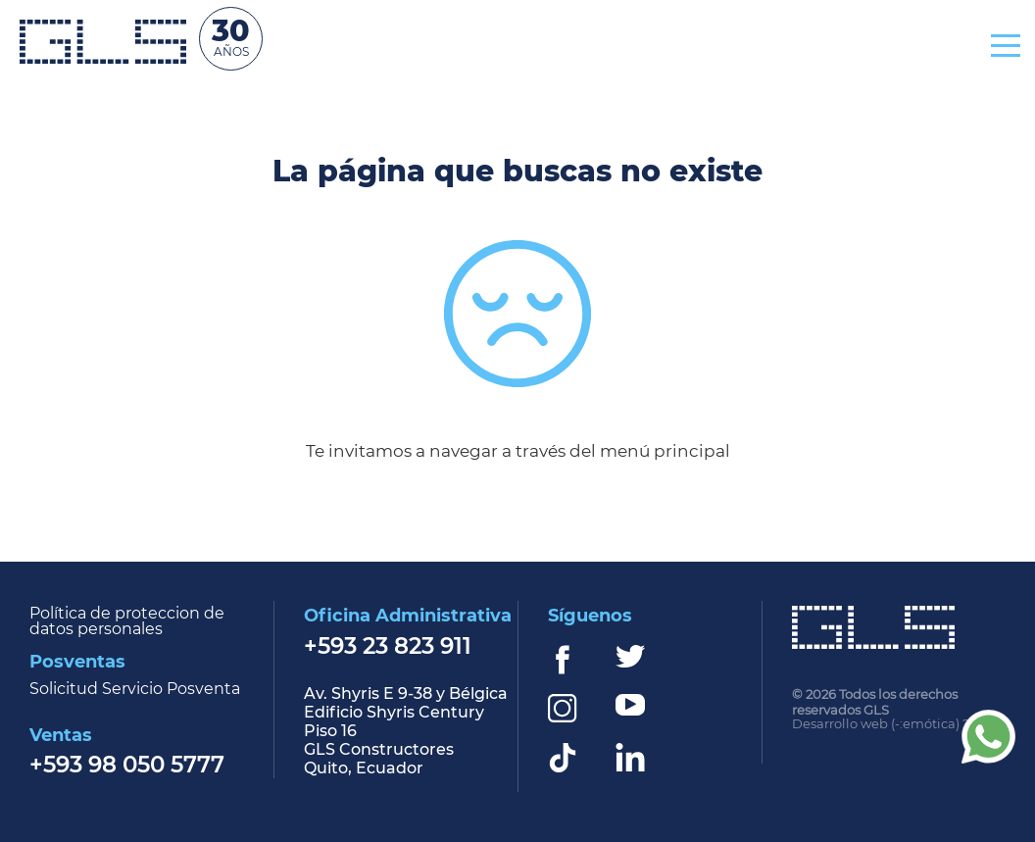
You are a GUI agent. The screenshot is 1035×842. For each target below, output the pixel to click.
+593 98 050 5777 (126, 766)
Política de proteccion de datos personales (126, 621)
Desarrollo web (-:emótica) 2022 (892, 724)
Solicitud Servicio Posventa (134, 689)
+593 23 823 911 (387, 647)
